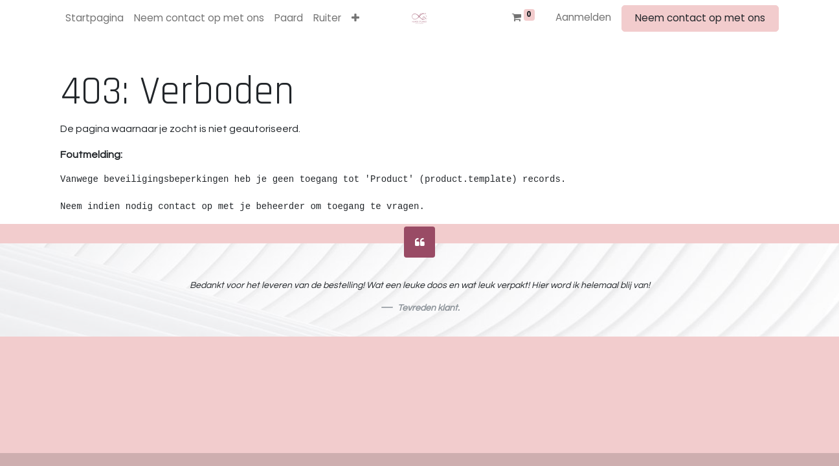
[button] (355, 18)
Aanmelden (583, 17)
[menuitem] (94, 18)
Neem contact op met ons (700, 18)
